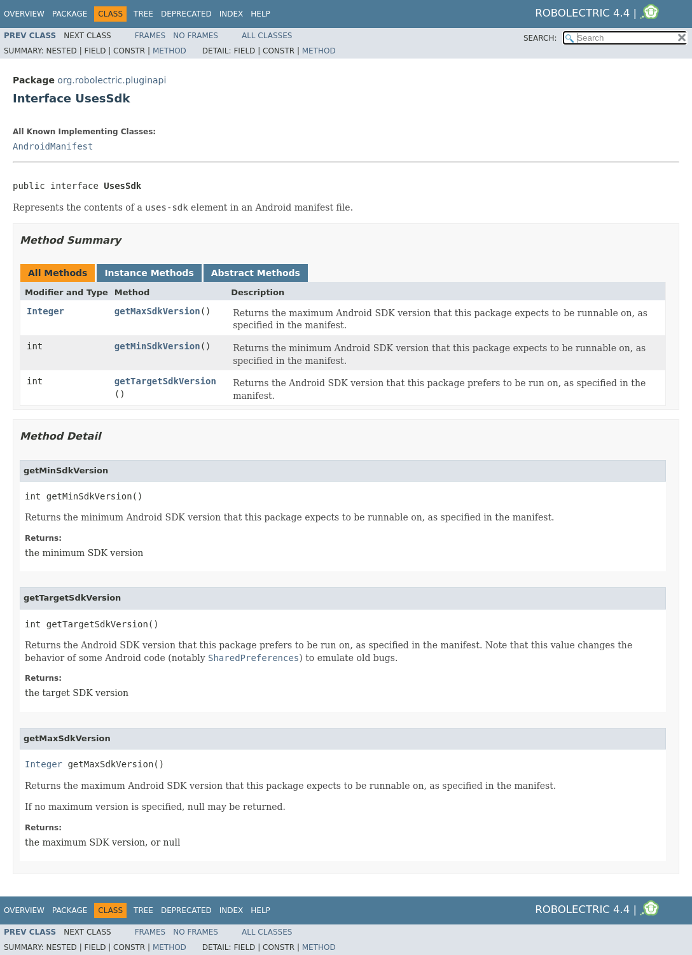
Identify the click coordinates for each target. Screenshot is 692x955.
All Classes (267, 35)
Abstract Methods (255, 273)
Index (231, 14)
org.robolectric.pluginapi (111, 80)
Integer (45, 311)
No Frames (195, 35)
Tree (143, 14)
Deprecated (186, 14)
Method (169, 50)
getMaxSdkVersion (157, 311)
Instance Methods (148, 273)
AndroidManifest (53, 146)
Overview (24, 14)
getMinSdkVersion (157, 346)
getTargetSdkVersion (165, 381)
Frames (150, 35)
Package (69, 14)
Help (260, 14)
